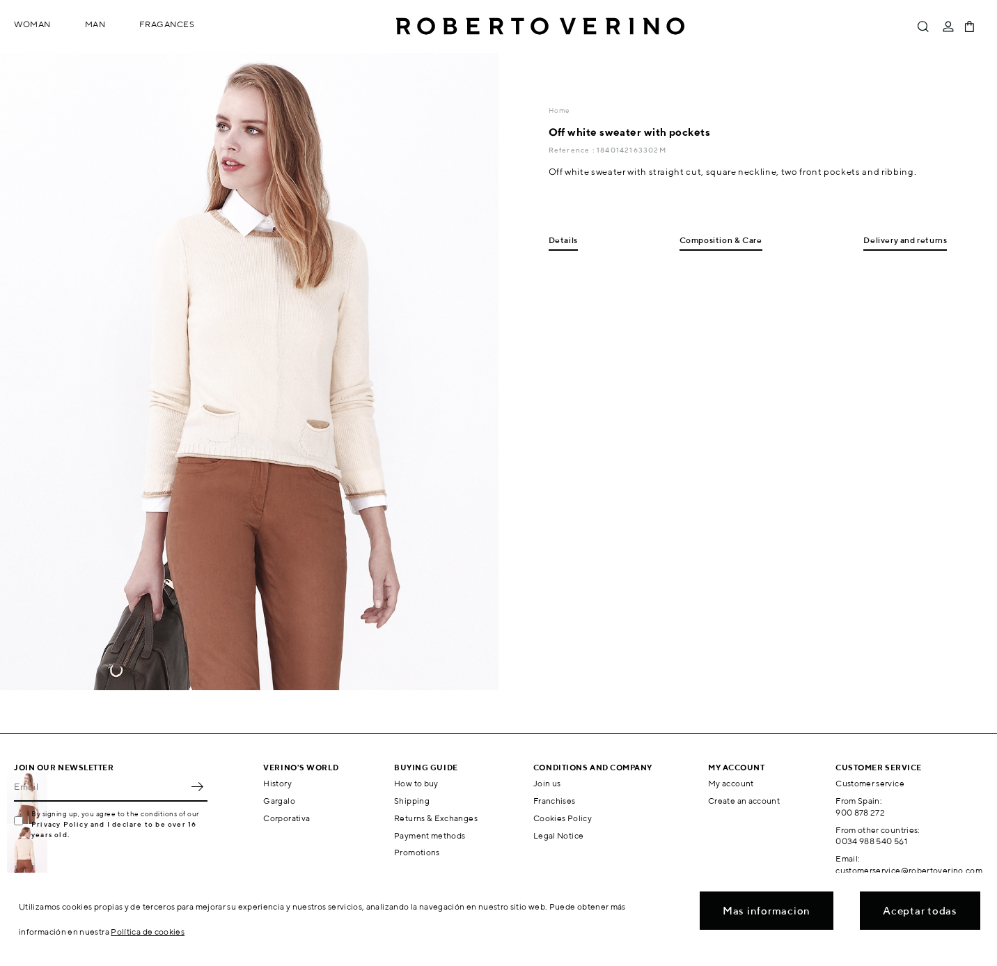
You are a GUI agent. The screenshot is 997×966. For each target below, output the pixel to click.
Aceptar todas (920, 911)
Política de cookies (148, 931)
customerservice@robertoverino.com (908, 870)
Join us (547, 783)
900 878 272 (860, 812)
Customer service (869, 783)
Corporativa (286, 818)
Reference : (573, 150)
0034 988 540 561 (871, 841)
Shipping (412, 800)
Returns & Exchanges (436, 818)
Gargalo (279, 800)
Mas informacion (766, 911)
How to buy (416, 783)
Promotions (417, 852)
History (277, 783)
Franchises (554, 800)
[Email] (100, 786)
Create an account (744, 800)
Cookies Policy (562, 818)
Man (95, 24)
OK (197, 786)
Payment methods (429, 835)
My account (731, 783)
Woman (32, 24)
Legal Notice (558, 835)
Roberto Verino (540, 26)
